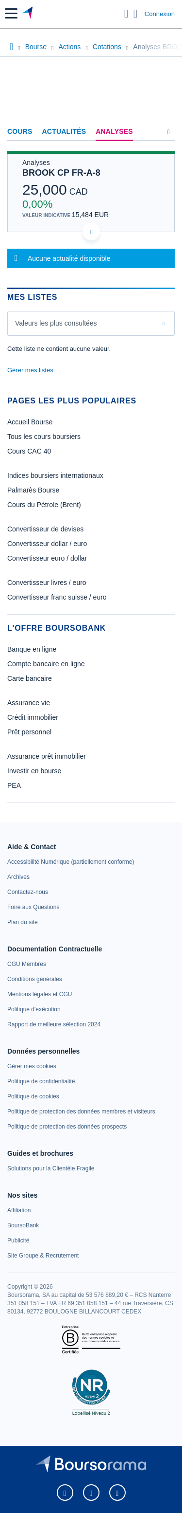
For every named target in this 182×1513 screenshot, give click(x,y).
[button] (11, 13)
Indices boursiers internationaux (55, 475)
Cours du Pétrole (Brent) (44, 505)
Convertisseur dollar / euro (47, 543)
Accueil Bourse (29, 422)
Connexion (160, 14)
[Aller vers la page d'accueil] (28, 13)
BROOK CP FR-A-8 (61, 173)
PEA (14, 785)
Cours (20, 131)
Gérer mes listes (30, 370)
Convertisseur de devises (45, 529)
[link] (70, 861)
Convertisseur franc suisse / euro (57, 597)
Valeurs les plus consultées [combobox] (56, 323)
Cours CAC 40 (29, 451)
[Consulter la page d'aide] (135, 13)
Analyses (114, 131)
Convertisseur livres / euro (46, 582)
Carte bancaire (29, 678)
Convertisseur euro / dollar (47, 558)
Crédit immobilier (32, 717)
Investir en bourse (34, 771)
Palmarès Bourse (33, 490)
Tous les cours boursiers (44, 436)
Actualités (64, 131)
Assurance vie (28, 703)
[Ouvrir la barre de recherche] (126, 13)
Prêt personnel (29, 732)
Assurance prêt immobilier (46, 756)
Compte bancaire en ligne (46, 664)
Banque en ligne (31, 649)
